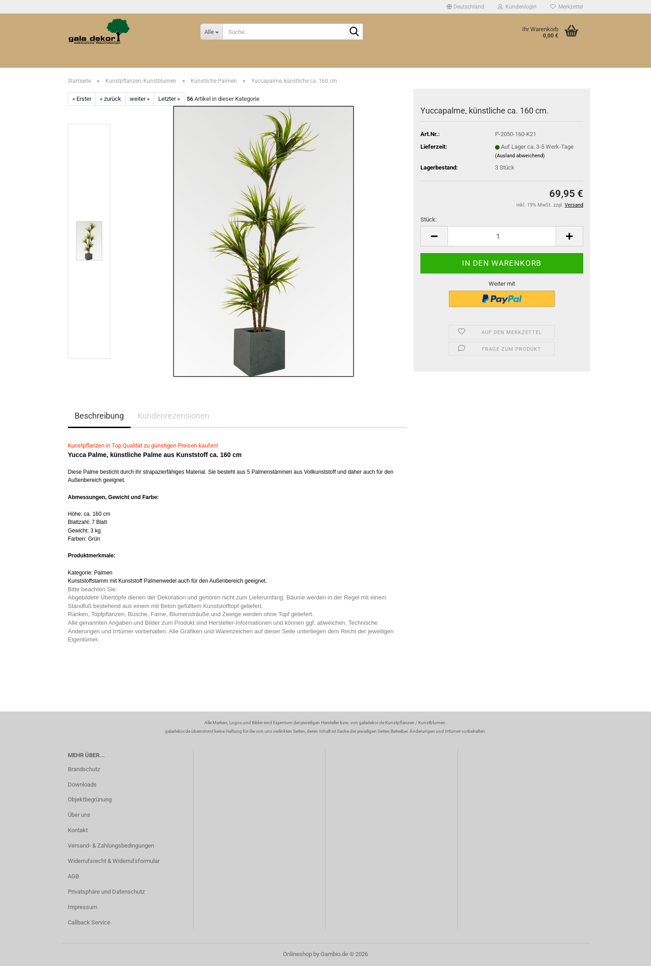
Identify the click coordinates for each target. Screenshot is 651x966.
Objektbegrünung (90, 799)
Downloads (82, 784)
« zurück (110, 98)
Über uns (79, 814)
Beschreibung (99, 415)
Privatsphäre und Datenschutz (106, 891)
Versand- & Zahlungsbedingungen (111, 845)
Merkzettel (566, 7)
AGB (73, 876)
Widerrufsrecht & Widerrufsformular (114, 861)
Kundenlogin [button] (517, 7)
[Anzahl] (502, 236)
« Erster (81, 98)
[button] (465, 7)
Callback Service (89, 922)
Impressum (82, 907)
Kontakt (78, 830)
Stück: (428, 219)
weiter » (140, 98)
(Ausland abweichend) (520, 156)
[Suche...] (211, 32)
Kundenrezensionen (173, 415)
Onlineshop (297, 954)
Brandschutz (84, 769)
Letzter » (169, 98)
